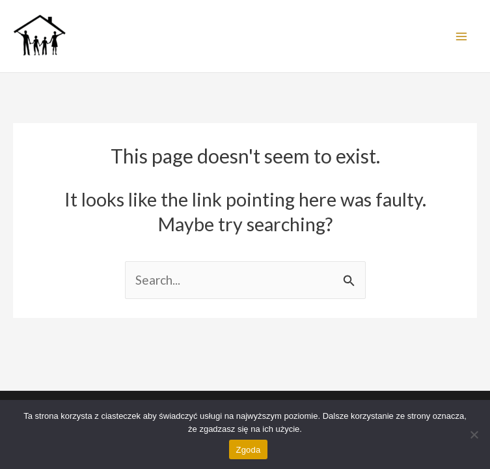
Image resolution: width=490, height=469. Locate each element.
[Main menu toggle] (461, 36)
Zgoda (248, 450)
